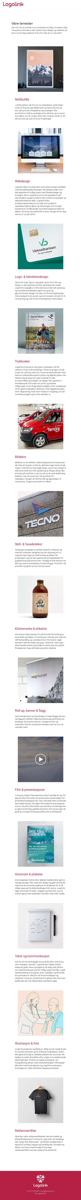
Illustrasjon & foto (27, 1043)
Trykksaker (22, 361)
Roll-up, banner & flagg (30, 710)
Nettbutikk (22, 99)
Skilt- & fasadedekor (28, 544)
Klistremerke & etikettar (31, 629)
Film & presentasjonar (30, 790)
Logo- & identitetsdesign (31, 277)
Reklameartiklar (25, 1131)
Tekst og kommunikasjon (32, 956)
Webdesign (22, 181)
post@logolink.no (47, 1191)
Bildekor (20, 457)
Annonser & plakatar (29, 874)
